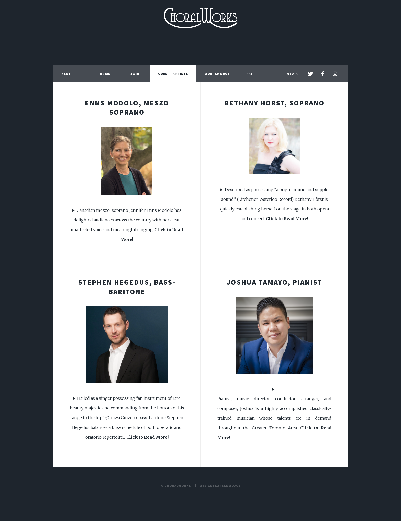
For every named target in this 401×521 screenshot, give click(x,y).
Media (292, 74)
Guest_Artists (173, 74)
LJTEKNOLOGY (228, 486)
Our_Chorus (217, 74)
